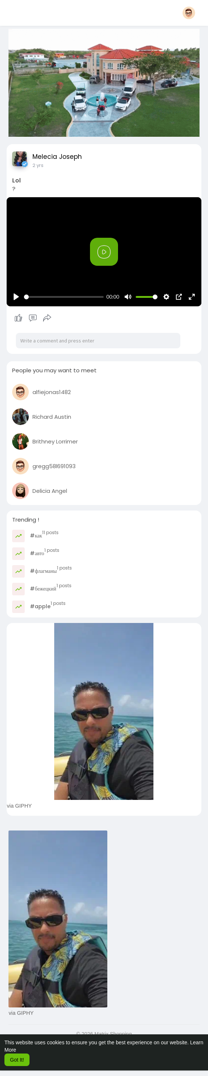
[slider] (63, 296)
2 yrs (38, 165)
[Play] (16, 297)
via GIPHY (19, 806)
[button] (189, 13)
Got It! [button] (17, 1060)
